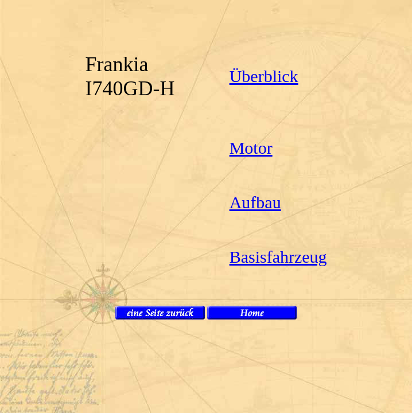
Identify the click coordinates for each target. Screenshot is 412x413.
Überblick (264, 76)
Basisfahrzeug (278, 256)
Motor (251, 147)
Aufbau (255, 202)
